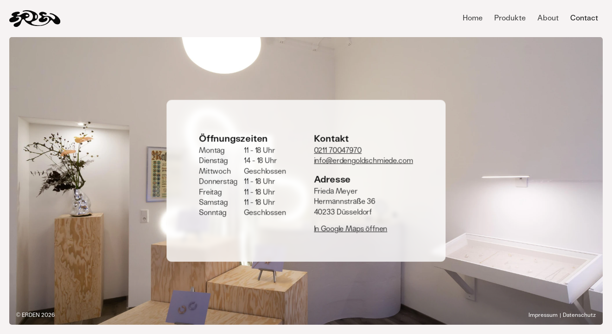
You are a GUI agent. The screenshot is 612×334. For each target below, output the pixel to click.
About (548, 18)
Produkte (510, 18)
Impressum (543, 315)
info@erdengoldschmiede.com (363, 161)
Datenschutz (579, 315)
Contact (584, 18)
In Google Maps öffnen (351, 228)
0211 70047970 (338, 150)
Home (473, 18)
